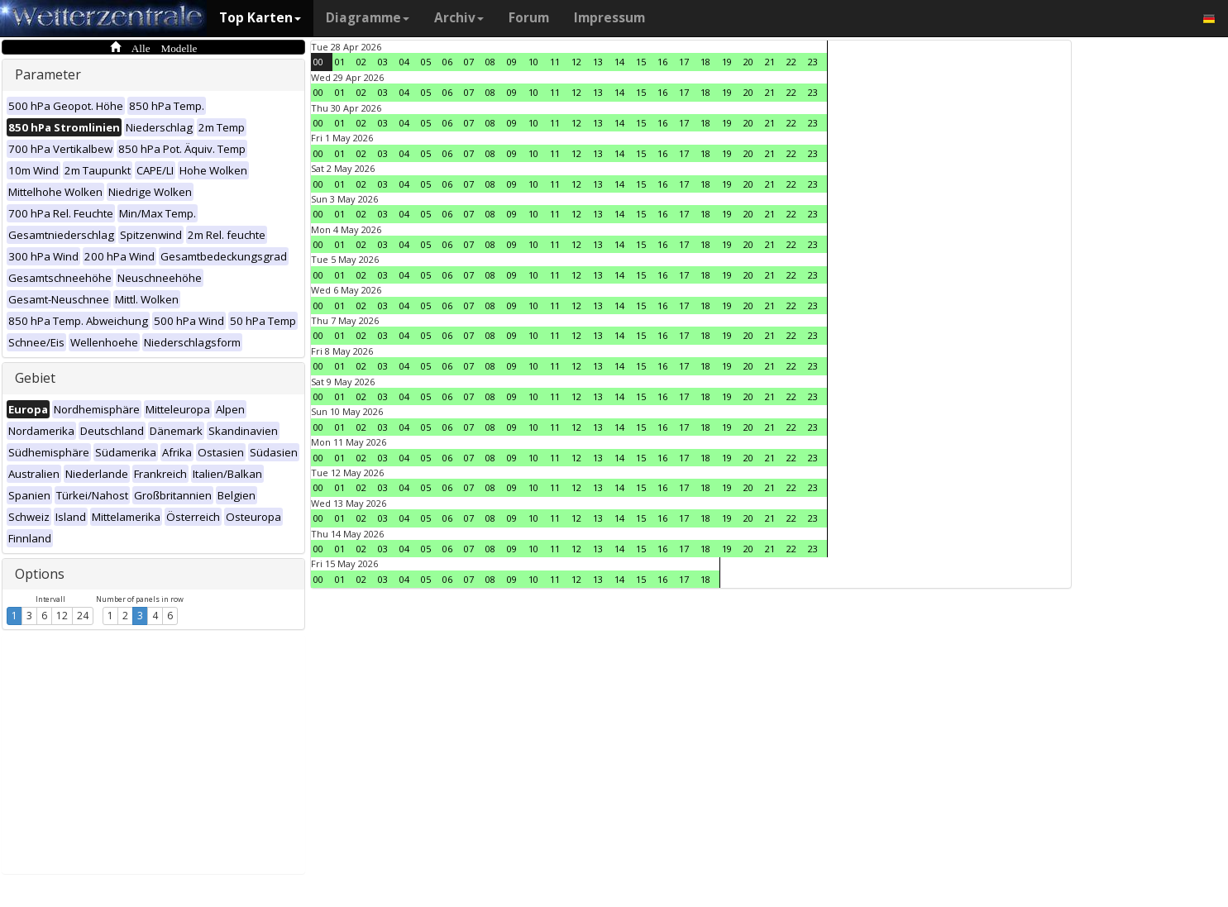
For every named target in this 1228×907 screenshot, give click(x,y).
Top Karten (260, 17)
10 (533, 61)
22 (791, 61)
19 (727, 61)
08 (490, 61)
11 (555, 61)
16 (662, 61)
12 (62, 616)
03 (383, 61)
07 (469, 61)
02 (361, 61)
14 (619, 61)
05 (426, 61)
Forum (529, 17)
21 (770, 61)
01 (340, 61)
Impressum (609, 17)
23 (813, 61)
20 (748, 61)
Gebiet (35, 378)
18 (705, 61)
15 (641, 61)
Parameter (48, 74)
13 (598, 61)
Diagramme (367, 17)
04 (404, 61)
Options (40, 574)
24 (82, 616)
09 (512, 61)
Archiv (459, 17)
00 (318, 61)
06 (447, 61)
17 (684, 61)
